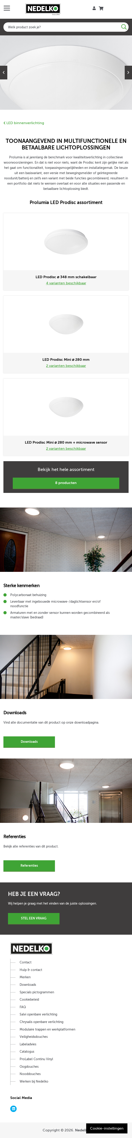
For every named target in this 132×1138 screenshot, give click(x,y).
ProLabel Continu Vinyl (36, 1059)
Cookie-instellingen (107, 1128)
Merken (25, 977)
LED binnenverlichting (23, 123)
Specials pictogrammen (37, 992)
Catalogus (27, 1051)
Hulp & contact (31, 970)
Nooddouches (30, 1074)
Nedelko (82, 1130)
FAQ (23, 1007)
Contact (25, 962)
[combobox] (66, 27)
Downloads (29, 741)
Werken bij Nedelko (34, 1081)
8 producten (66, 483)
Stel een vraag (34, 918)
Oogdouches (29, 1066)
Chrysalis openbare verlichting (41, 1022)
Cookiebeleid (29, 999)
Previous (3, 72)
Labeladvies (28, 1044)
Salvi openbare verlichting (38, 1014)
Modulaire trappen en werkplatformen (47, 1029)
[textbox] (66, 27)
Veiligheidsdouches (34, 1037)
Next (128, 72)
